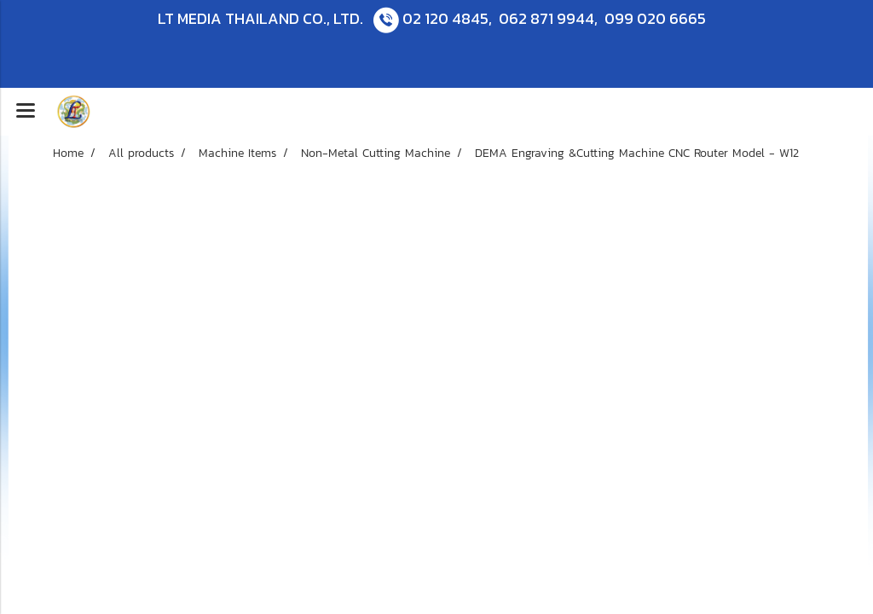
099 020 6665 (655, 18)
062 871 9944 (546, 18)
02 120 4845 (445, 18)
